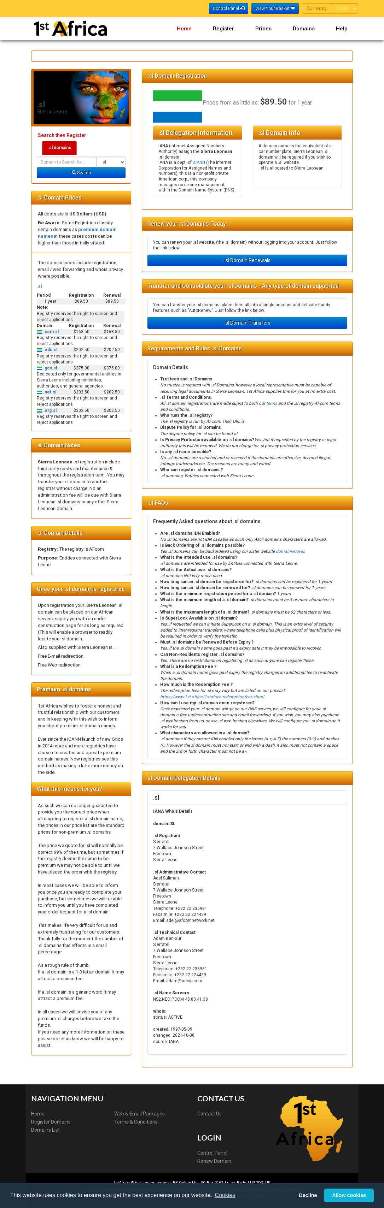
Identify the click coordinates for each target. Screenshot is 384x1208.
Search (81, 172)
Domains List (45, 1130)
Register (223, 28)
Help (342, 28)
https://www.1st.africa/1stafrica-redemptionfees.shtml (212, 696)
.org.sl (49, 410)
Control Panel (212, 1153)
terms (271, 403)
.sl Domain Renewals (247, 260)
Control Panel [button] (228, 8)
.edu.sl (49, 349)
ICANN (199, 162)
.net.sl (49, 392)
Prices (263, 28)
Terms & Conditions (136, 1122)
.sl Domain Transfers (247, 323)
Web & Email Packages (139, 1114)
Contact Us (209, 1114)
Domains (304, 28)
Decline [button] (308, 1195)
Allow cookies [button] (349, 1195)
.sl (39, 286)
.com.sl (50, 331)
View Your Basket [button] (275, 8)
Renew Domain (214, 1161)
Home (184, 28)
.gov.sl (49, 368)
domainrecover (290, 551)
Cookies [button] (225, 1195)
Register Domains (51, 1122)
